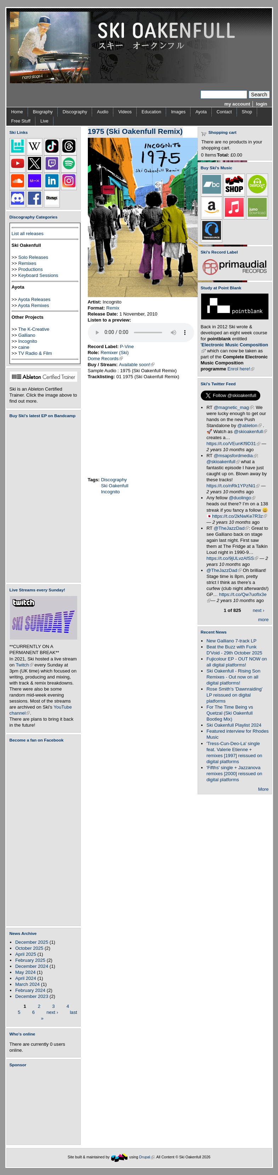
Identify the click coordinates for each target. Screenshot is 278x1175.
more (263, 619)
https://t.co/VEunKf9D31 (233, 443)
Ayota (201, 111)
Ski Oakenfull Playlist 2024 (233, 725)
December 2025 (31, 942)
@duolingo (242, 497)
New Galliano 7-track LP (231, 640)
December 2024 (31, 966)
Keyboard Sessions (38, 275)
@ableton (249, 425)
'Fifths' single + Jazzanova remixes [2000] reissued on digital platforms (234, 773)
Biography (43, 111)
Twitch (24, 665)
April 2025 (25, 954)
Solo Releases (33, 257)
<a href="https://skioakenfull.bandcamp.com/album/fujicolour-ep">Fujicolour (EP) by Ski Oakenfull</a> (41, 500)
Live (44, 121)
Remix (112, 308)
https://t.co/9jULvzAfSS (232, 558)
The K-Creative (33, 329)
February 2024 (30, 990)
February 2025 (30, 960)
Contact (224, 111)
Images (178, 111)
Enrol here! (240, 368)
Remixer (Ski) (115, 352)
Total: (223, 155)
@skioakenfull (250, 431)
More (263, 789)
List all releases (28, 233)
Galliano (26, 335)
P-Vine (127, 346)
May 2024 (25, 972)
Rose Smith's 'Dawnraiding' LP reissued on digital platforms (234, 695)
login (261, 104)
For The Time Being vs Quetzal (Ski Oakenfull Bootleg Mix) (229, 713)
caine (23, 347)
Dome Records (105, 358)
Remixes (27, 263)
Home (17, 111)
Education (151, 111)
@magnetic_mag (233, 407)
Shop (247, 111)
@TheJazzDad (231, 528)
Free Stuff (20, 121)
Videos (125, 111)
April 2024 (25, 978)
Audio (102, 111)
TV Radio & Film (35, 353)
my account (237, 104)
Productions (30, 269)
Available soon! (137, 364)
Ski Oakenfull (114, 485)
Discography (75, 111)
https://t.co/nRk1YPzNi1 (233, 485)
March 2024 (27, 984)
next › (52, 1012)
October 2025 (29, 948)
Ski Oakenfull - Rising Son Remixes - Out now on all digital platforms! (233, 677)
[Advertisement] (45, 1106)
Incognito (27, 341)
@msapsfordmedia (235, 455)
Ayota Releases (34, 299)
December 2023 (31, 996)
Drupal (146, 1157)
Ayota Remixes (33, 305)
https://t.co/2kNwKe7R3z (239, 516)
